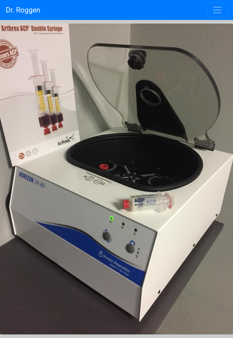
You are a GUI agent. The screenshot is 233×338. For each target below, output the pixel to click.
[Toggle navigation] (217, 10)
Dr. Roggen (23, 10)
